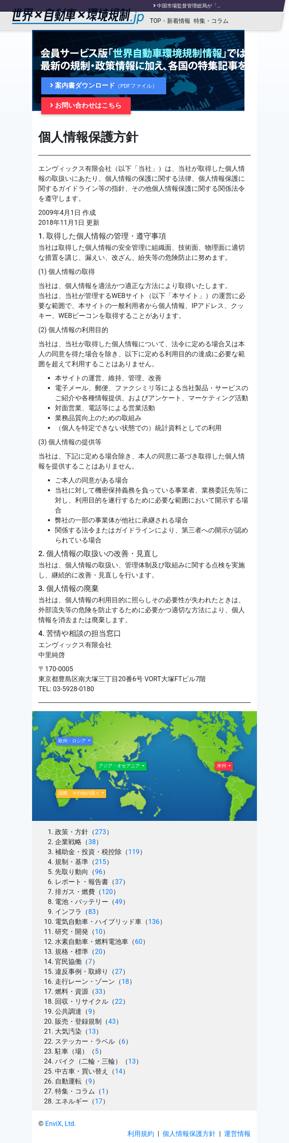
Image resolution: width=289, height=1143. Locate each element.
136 (153, 922)
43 (112, 1021)
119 (134, 852)
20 (98, 952)
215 (100, 862)
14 (118, 1071)
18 (125, 981)
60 (138, 942)
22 (118, 1001)
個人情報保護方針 (189, 1134)
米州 (222, 766)
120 (107, 892)
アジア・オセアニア (120, 766)
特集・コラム (211, 20)
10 (98, 932)
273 (100, 832)
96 (98, 872)
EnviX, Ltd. (60, 1124)
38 (92, 842)
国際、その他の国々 (79, 793)
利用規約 (140, 1134)
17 (98, 1101)
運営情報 (237, 1134)
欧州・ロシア (72, 741)
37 (118, 882)
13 (92, 1031)
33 (98, 991)
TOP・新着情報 (170, 20)
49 (118, 902)
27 (118, 971)
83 (92, 912)
